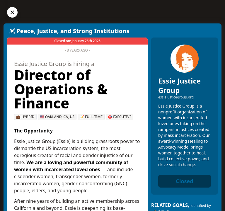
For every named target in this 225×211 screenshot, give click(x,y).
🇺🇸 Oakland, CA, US (57, 116)
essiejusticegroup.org (176, 97)
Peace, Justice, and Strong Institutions (72, 31)
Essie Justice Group (179, 85)
